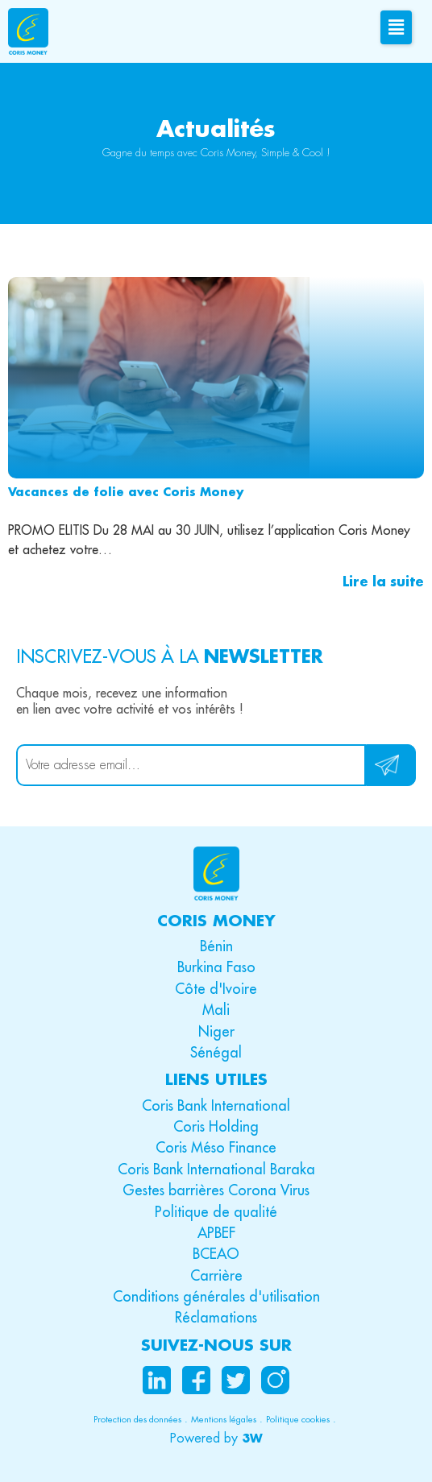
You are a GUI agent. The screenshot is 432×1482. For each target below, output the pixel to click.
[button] (216, 1438)
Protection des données (137, 1419)
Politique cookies (298, 1419)
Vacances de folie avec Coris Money (125, 491)
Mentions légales (223, 1419)
